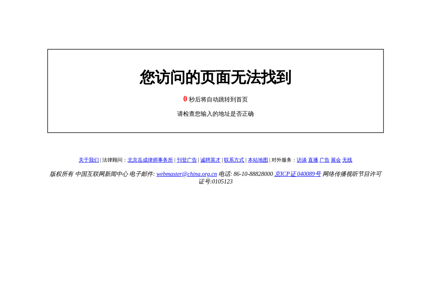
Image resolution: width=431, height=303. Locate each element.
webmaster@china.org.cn (187, 174)
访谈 (302, 160)
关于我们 (89, 160)
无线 (347, 160)
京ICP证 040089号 (297, 174)
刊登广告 (187, 160)
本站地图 (258, 160)
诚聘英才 (210, 160)
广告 (324, 160)
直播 (313, 160)
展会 (336, 160)
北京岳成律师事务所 (150, 160)
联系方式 (234, 160)
